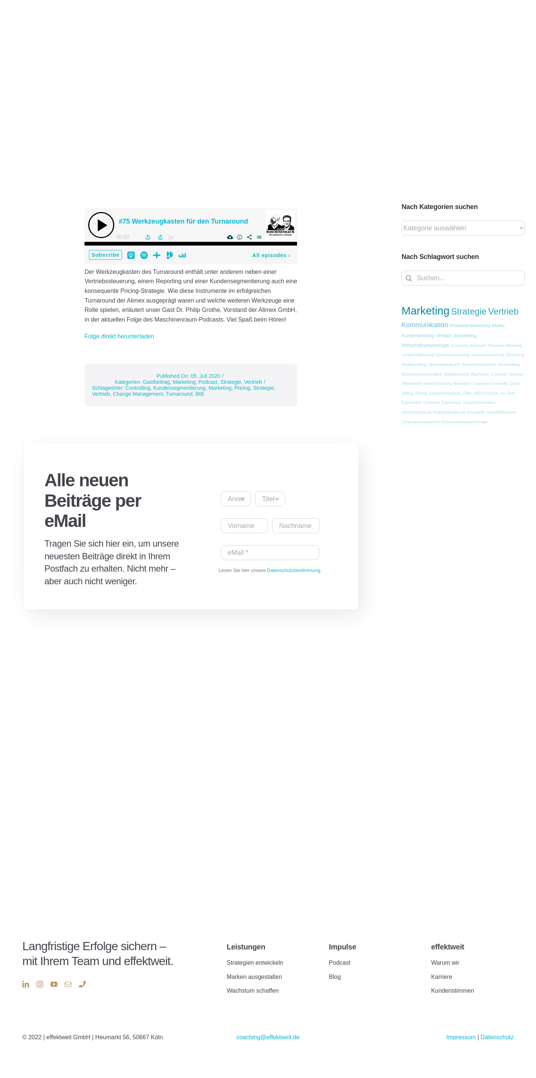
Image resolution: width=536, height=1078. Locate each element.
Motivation (462, 383)
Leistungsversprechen (421, 422)
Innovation (476, 412)
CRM (466, 393)
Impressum (462, 1037)
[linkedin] (25, 984)
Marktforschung (438, 383)
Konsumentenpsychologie (465, 422)
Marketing (184, 382)
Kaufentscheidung (444, 393)
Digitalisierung (456, 374)
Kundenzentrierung (452, 355)
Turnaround (179, 394)
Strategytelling (414, 364)
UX (502, 393)
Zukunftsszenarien (479, 402)
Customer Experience (442, 402)
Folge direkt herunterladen (119, 336)
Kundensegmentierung (179, 388)
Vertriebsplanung (416, 412)
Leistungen (246, 947)
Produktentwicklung (470, 325)
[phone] (82, 984)
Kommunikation (425, 325)
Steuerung (515, 355)
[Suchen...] (463, 278)
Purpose (490, 393)
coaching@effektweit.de (268, 1037)
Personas (496, 345)
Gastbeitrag (156, 382)
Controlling (137, 388)
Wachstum (479, 374)
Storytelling (464, 335)
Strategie (230, 382)
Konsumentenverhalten (422, 374)
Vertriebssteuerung (487, 355)
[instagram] (39, 984)
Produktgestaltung (449, 412)
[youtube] (54, 984)
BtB (199, 394)
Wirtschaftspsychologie (425, 345)
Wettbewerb (412, 383)
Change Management (138, 394)
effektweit (447, 947)
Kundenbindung (418, 335)
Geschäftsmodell (501, 412)
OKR (477, 393)
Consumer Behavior (468, 345)
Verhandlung (509, 364)
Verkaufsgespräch (444, 364)
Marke (498, 325)
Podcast (207, 382)
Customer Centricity (490, 383)
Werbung (514, 345)
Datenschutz (497, 1037)
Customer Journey (507, 374)
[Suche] (409, 278)
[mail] (68, 984)
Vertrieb (253, 382)
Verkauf (444, 335)
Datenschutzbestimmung (293, 570)
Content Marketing (418, 355)
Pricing (242, 388)
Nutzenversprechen (479, 364)
